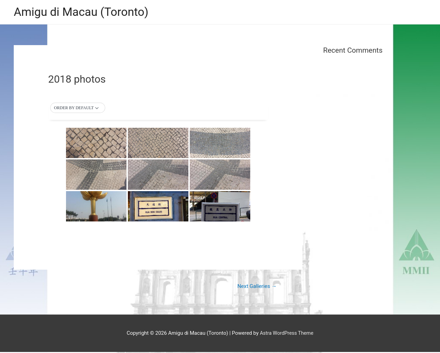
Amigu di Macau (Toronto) (84, 12)
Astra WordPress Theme (287, 334)
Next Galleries (255, 287)
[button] (77, 108)
